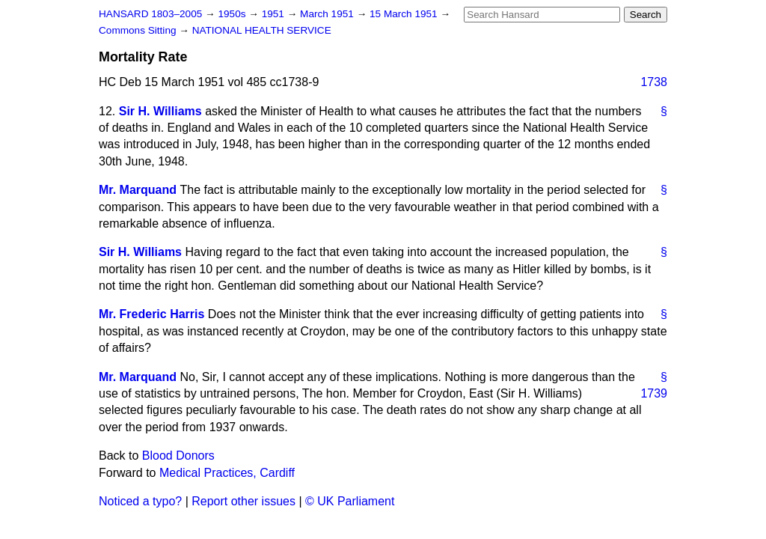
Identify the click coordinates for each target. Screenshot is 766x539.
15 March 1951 (405, 13)
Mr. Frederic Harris (151, 314)
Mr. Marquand (138, 189)
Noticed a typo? (140, 501)
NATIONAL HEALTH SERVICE (261, 30)
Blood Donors (178, 455)
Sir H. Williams (160, 111)
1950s (233, 13)
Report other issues (243, 501)
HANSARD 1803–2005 (150, 13)
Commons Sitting (139, 30)
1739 (653, 393)
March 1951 (328, 13)
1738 (653, 82)
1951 (274, 13)
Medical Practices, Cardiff (227, 472)
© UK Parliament (349, 501)
